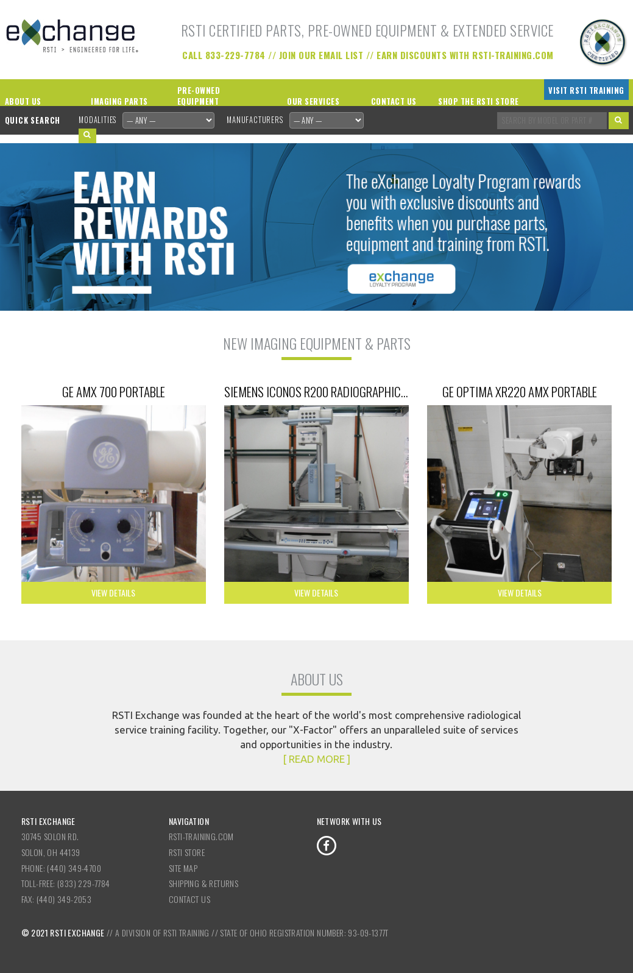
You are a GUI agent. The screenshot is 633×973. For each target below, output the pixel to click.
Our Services (313, 101)
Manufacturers (255, 120)
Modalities (97, 120)
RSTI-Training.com (201, 836)
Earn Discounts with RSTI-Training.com (465, 55)
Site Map (183, 868)
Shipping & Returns (203, 883)
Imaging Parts (119, 101)
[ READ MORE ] (316, 759)
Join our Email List (321, 55)
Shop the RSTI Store (478, 101)
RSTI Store (187, 852)
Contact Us (394, 101)
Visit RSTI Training (586, 90)
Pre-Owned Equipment (199, 96)
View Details (113, 592)
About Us (23, 101)
